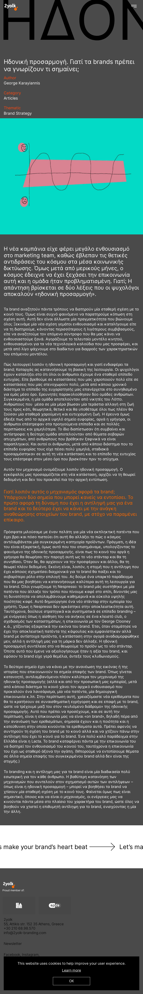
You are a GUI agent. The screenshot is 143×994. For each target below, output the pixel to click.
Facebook (12, 955)
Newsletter (13, 944)
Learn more (71, 970)
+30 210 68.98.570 (19, 928)
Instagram (30, 955)
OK (71, 981)
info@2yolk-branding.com (25, 933)
